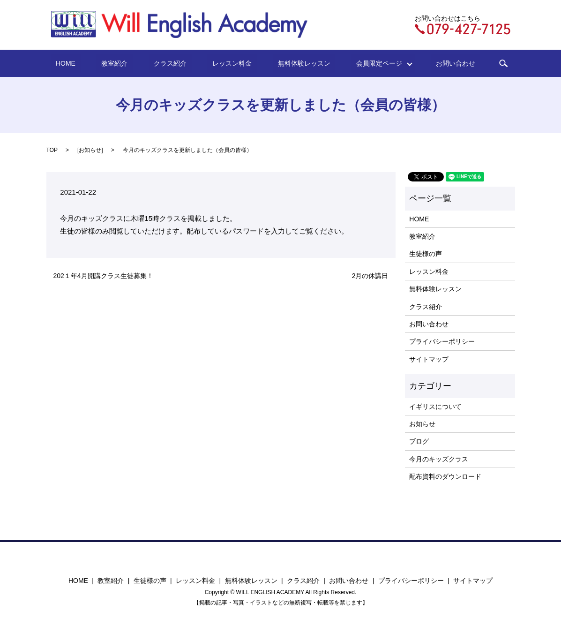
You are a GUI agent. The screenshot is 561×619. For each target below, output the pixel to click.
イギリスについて (435, 406)
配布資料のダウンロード (445, 476)
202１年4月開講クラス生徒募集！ (103, 275)
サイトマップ (429, 359)
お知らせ (90, 150)
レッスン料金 (229, 63)
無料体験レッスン (291, 63)
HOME (94, 63)
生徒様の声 (425, 253)
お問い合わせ (427, 63)
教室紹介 (133, 63)
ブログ (419, 441)
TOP (52, 150)
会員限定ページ (359, 63)
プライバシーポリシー (442, 341)
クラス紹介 (177, 63)
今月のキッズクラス (438, 459)
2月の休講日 (370, 275)
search (470, 63)
